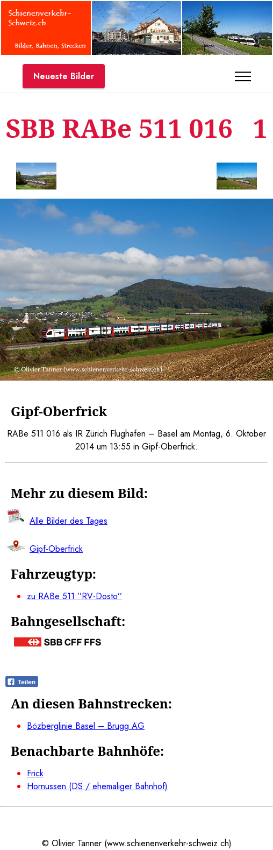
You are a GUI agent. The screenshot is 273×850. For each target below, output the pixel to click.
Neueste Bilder (63, 76)
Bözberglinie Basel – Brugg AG (86, 726)
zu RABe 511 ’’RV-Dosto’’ (74, 596)
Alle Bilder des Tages (68, 521)
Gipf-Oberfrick (56, 549)
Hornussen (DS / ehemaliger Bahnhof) (97, 786)
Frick (35, 773)
